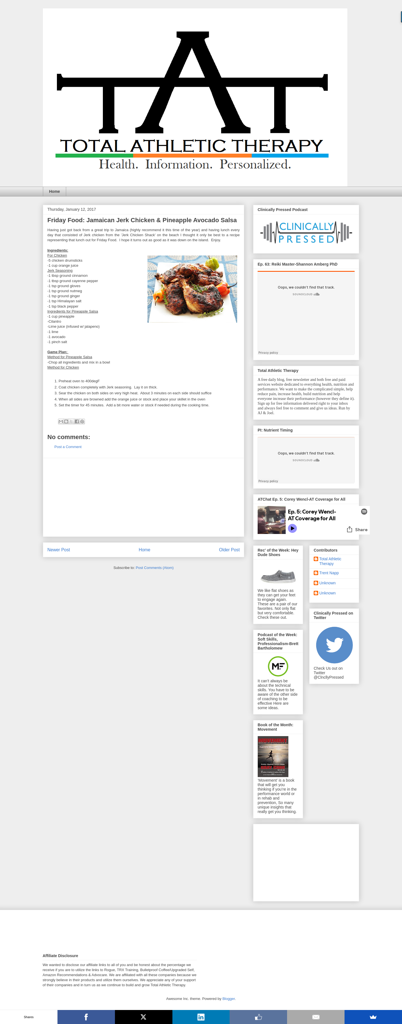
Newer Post (58, 549)
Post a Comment (68, 447)
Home (54, 191)
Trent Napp (329, 573)
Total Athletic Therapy (330, 561)
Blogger (228, 999)
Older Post (229, 549)
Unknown (327, 583)
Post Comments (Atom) (155, 568)
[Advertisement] (143, 497)
